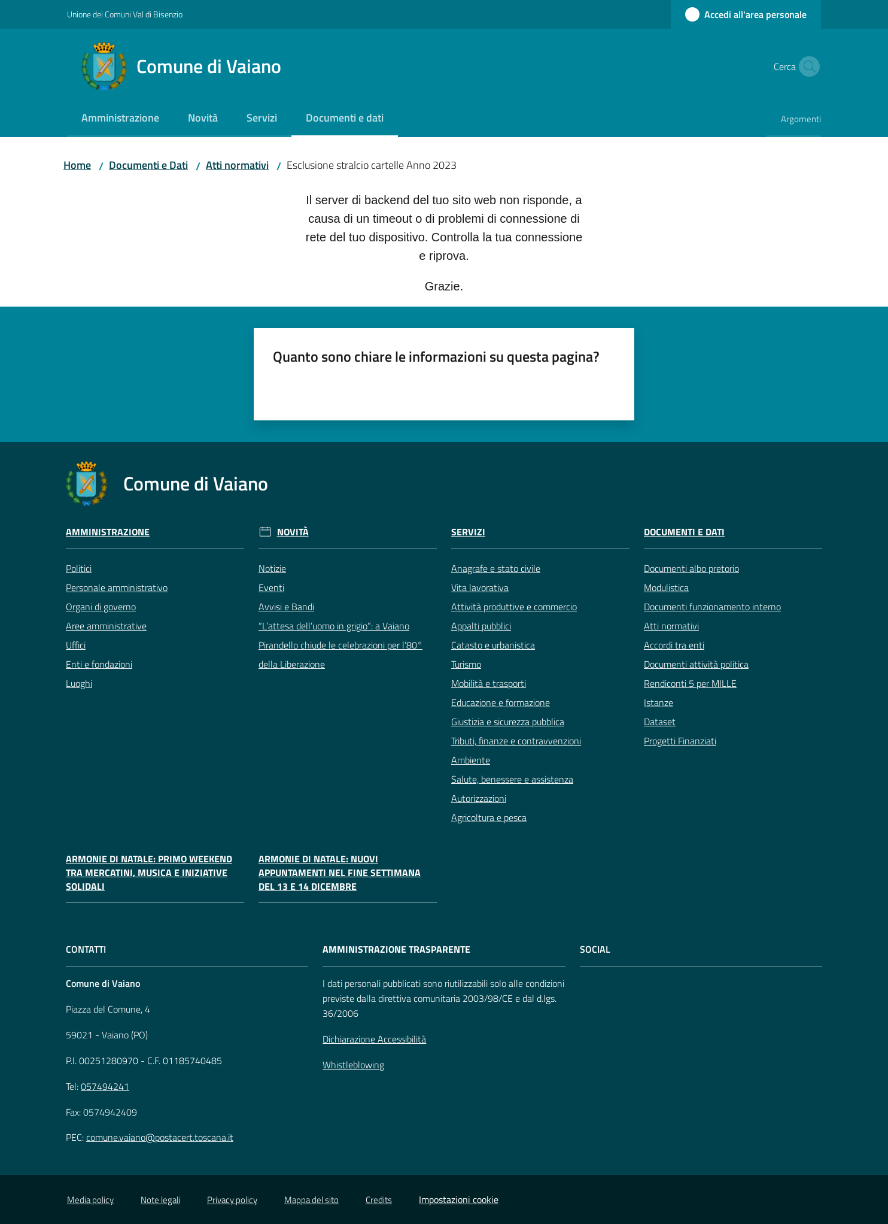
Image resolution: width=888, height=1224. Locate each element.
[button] (806, 66)
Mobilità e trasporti (488, 683)
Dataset (660, 721)
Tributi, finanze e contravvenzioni (516, 741)
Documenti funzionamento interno (712, 606)
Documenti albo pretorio (691, 568)
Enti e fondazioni (99, 664)
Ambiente (470, 760)
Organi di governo (101, 606)
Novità (293, 532)
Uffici (76, 645)
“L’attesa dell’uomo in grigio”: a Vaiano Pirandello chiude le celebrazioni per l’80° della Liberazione (340, 645)
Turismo (466, 664)
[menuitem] (120, 119)
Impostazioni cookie (458, 1199)
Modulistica (666, 587)
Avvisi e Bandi (286, 606)
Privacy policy (232, 1200)
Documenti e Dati (148, 165)
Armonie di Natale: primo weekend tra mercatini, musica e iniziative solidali (149, 872)
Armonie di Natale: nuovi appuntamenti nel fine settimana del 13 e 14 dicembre (340, 872)
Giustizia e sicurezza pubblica (507, 721)
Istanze (658, 702)
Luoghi (79, 683)
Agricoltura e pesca (489, 817)
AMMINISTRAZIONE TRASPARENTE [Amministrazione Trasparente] (396, 949)
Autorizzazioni (478, 798)
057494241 (105, 1086)
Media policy (90, 1200)
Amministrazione (108, 532)
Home (77, 165)
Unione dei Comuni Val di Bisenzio (125, 14)
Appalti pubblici (481, 626)
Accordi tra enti (674, 645)
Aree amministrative (106, 626)
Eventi (271, 587)
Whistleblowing (353, 1065)
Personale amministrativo (117, 587)
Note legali (160, 1200)
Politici (79, 568)
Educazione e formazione (500, 702)
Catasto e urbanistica (493, 645)
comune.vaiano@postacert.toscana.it (159, 1137)
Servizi (468, 532)
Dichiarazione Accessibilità (374, 1039)
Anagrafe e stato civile (495, 568)
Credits (379, 1200)
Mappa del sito (311, 1200)
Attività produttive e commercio (514, 606)
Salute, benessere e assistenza (512, 779)
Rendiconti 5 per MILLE (690, 683)
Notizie (272, 568)
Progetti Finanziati (680, 741)
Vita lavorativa (480, 587)
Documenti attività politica (696, 664)
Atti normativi (237, 165)
